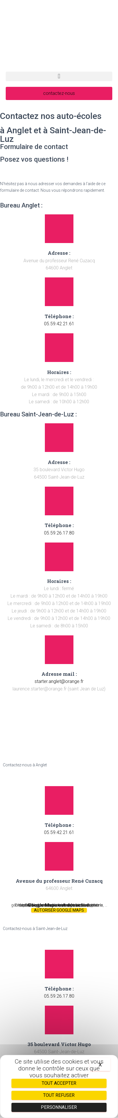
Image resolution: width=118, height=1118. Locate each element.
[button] (59, 76)
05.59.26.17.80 (59, 533)
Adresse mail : (59, 674)
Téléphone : (59, 316)
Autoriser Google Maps (59, 910)
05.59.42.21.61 (59, 323)
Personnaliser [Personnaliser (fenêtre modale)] (59, 1107)
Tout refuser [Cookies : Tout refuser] (59, 1095)
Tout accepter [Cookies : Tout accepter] (59, 1083)
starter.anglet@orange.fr (59, 681)
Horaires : (59, 372)
